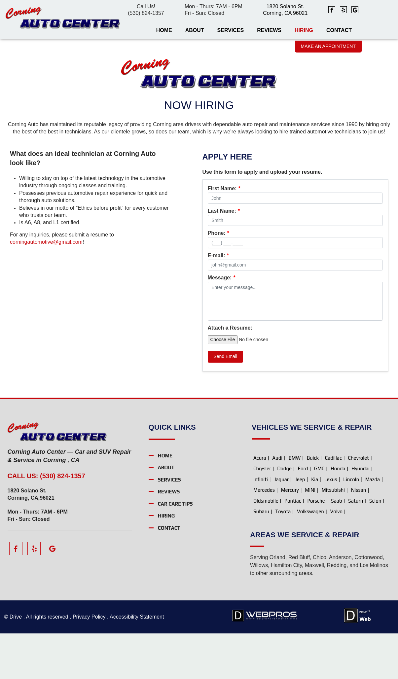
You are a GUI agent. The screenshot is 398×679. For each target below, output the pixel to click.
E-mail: (218, 278)
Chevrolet (358, 503)
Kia (314, 524)
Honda (338, 514)
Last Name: (224, 233)
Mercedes (264, 535)
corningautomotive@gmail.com (46, 242)
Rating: (219, 300)
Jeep (300, 524)
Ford (303, 514)
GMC (319, 514)
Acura (259, 503)
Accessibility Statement (137, 662)
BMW (295, 503)
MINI (310, 535)
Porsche (316, 546)
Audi (277, 503)
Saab (336, 546)
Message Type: (229, 189)
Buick (313, 503)
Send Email (225, 401)
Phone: (218, 256)
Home (164, 30)
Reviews (269, 30)
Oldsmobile (265, 546)
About (194, 30)
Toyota (283, 557)
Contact (339, 30)
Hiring (304, 30)
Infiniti (260, 524)
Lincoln (351, 524)
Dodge (284, 514)
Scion (375, 546)
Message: (221, 323)
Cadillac (333, 503)
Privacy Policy (89, 662)
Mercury (290, 535)
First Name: (224, 211)
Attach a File (223, 373)
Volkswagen (310, 557)
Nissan (358, 535)
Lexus (330, 524)
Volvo (336, 557)
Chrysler (262, 514)
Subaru (261, 557)
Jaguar (281, 524)
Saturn (355, 546)
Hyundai (360, 514)
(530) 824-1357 (146, 13)
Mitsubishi (333, 535)
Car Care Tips (175, 549)
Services (230, 30)
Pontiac (292, 546)
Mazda (372, 524)
